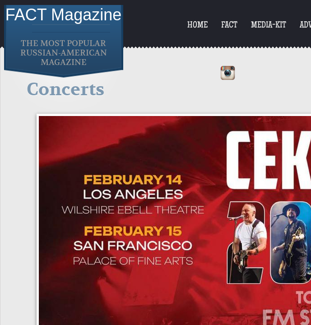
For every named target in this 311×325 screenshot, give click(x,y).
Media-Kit (268, 25)
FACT (229, 25)
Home (197, 25)
